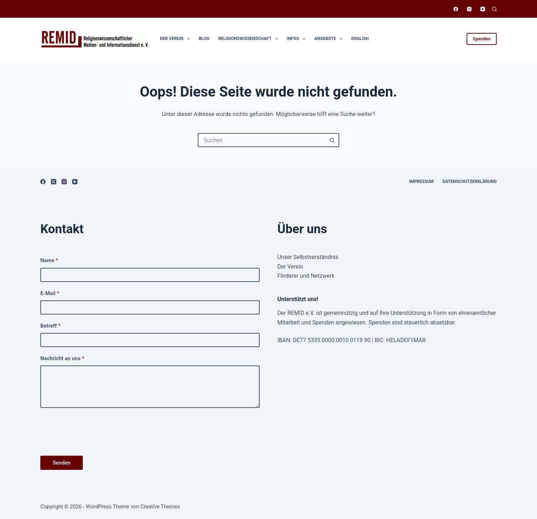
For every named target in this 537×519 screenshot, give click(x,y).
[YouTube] (482, 9)
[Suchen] (494, 9)
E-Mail (49, 293)
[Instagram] (469, 9)
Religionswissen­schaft (249, 39)
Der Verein (176, 39)
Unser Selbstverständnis (307, 257)
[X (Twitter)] (53, 181)
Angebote (329, 39)
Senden (61, 463)
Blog (204, 38)
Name (49, 260)
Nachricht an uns (62, 358)
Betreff (50, 326)
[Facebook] (456, 9)
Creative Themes (160, 506)
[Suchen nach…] (261, 140)
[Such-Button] (332, 140)
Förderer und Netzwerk (306, 275)
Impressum (421, 181)
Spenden (482, 38)
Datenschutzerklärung (470, 181)
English (360, 38)
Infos (297, 39)
